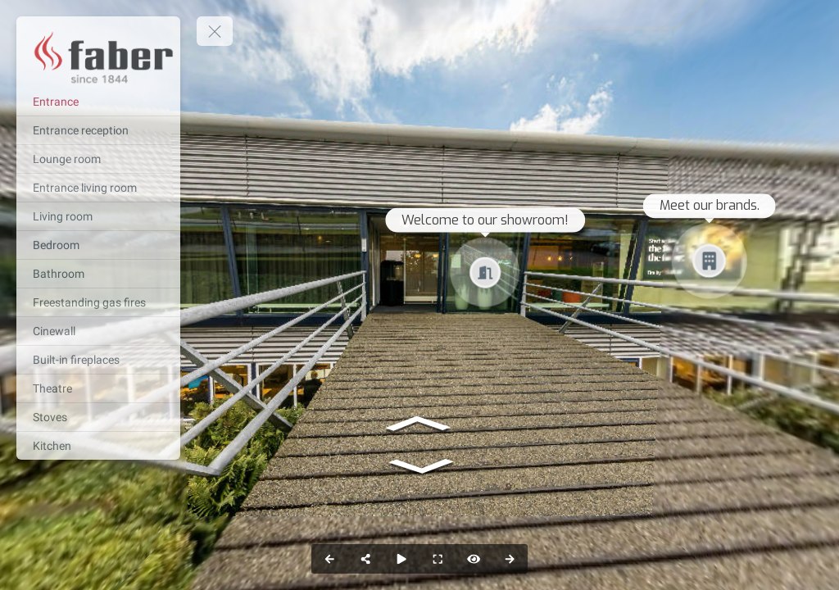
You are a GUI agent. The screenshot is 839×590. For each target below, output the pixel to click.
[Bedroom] (98, 245)
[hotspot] (474, 559)
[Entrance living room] (98, 188)
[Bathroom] (98, 274)
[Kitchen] (98, 446)
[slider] (401, 559)
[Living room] (98, 216)
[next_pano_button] (510, 559)
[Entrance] (98, 102)
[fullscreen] (438, 559)
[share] (365, 559)
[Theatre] (98, 388)
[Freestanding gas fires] (98, 302)
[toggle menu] (215, 31)
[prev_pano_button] (329, 559)
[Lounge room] (98, 159)
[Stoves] (98, 417)
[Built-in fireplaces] (98, 360)
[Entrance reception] (98, 130)
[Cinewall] (98, 331)
